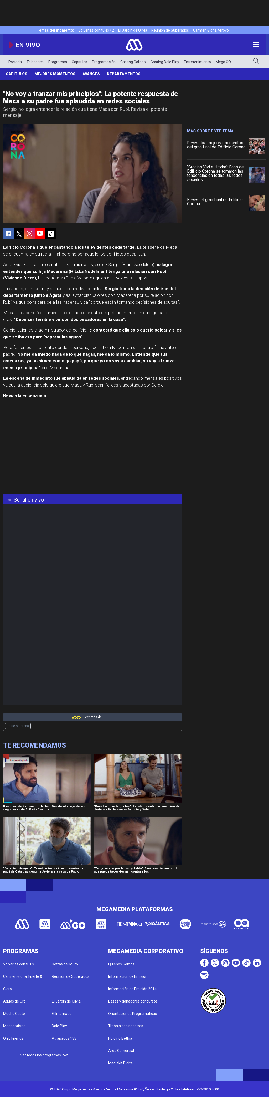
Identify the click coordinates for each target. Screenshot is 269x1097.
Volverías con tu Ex (18, 964)
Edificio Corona (18, 726)
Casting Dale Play (165, 62)
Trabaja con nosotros (125, 1026)
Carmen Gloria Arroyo (211, 30)
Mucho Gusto (14, 1013)
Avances (91, 74)
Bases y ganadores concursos (133, 1001)
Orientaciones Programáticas (132, 1013)
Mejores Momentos (54, 74)
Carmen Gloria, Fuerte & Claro (22, 982)
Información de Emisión (127, 976)
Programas (57, 62)
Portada (15, 62)
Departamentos (124, 74)
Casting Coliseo (133, 62)
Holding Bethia (120, 1038)
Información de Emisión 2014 (132, 989)
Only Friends (13, 1038)
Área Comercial (121, 1051)
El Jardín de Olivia (132, 30)
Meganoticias (14, 1026)
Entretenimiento (197, 62)
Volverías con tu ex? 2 (96, 30)
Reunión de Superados (170, 30)
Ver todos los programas (44, 1055)
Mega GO (223, 62)
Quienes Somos (121, 964)
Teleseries (35, 62)
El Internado (61, 1013)
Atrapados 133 (64, 1038)
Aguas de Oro (14, 1001)
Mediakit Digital (120, 1063)
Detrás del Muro (65, 964)
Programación (104, 62)
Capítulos (79, 62)
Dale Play (59, 1026)
